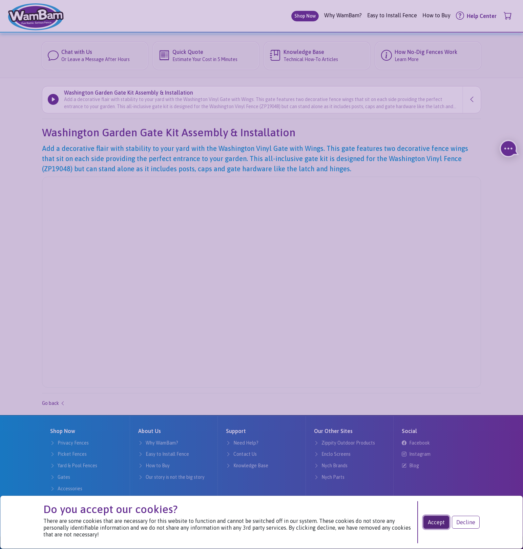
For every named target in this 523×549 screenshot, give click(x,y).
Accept (436, 522)
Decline (465, 522)
